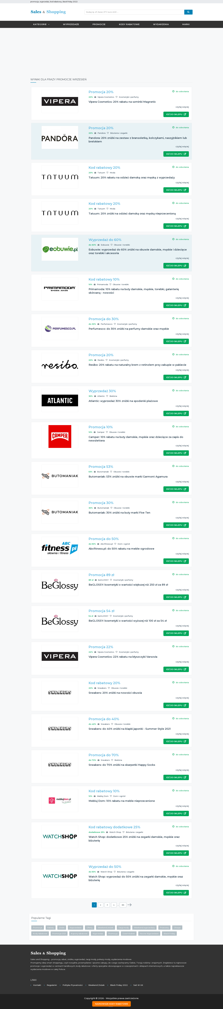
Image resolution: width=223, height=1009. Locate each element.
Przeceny (164, 927)
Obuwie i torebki (122, 245)
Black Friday (169, 933)
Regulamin (52, 985)
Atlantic (101, 396)
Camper (101, 432)
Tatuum (101, 172)
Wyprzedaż (98, 933)
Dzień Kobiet (129, 933)
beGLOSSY (103, 580)
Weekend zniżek (105, 927)
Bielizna (113, 396)
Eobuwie (105, 245)
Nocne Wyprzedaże (149, 933)
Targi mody (123, 927)
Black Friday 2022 (119, 985)
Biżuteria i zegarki (118, 133)
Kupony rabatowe (79, 933)
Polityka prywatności (73, 985)
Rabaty (50, 927)
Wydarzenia (161, 24)
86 (123, 905)
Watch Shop (115, 832)
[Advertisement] (111, 51)
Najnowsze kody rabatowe (111, 1003)
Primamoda (102, 284)
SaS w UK (138, 985)
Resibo (101, 360)
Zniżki (61, 927)
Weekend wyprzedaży (144, 927)
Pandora (102, 133)
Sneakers (102, 688)
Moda (112, 172)
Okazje (177, 927)
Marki (186, 24)
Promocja (112, 933)
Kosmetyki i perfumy (129, 97)
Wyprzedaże (71, 24)
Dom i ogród (124, 544)
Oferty (90, 927)
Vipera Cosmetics (106, 97)
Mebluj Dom (103, 796)
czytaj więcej (182, 107)
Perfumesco (106, 324)
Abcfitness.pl (107, 544)
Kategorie (41, 24)
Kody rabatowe (129, 24)
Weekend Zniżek (96, 985)
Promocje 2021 (59, 933)
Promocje (99, 24)
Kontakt (37, 985)
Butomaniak (103, 472)
